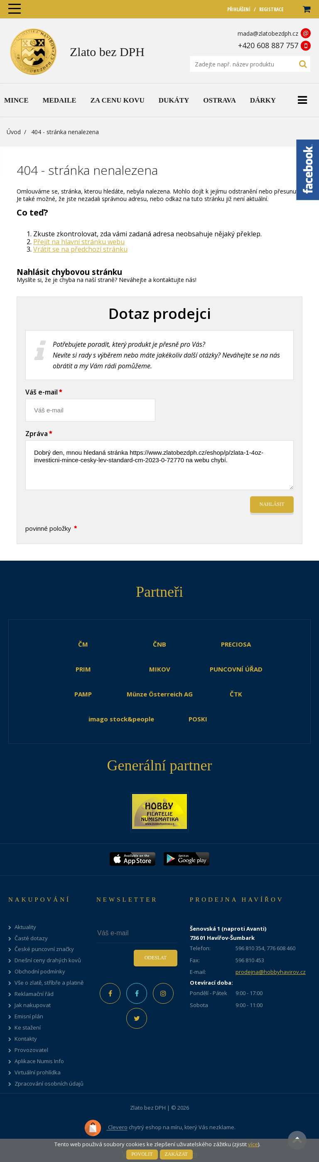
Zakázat (176, 1154)
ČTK (236, 694)
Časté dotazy (31, 938)
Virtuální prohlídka (38, 1072)
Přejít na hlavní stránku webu (79, 241)
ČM (83, 644)
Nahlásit (272, 504)
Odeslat (156, 958)
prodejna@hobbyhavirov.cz (271, 972)
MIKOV (159, 669)
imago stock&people (121, 719)
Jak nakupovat (33, 1005)
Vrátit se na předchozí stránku (80, 249)
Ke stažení (28, 1028)
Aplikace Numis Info (39, 1061)
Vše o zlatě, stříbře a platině (49, 983)
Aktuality (25, 927)
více (253, 1144)
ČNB (159, 644)
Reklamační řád (34, 994)
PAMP (83, 694)
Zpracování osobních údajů (49, 1084)
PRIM (83, 669)
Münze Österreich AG (160, 694)
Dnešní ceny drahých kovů (48, 960)
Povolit (141, 1154)
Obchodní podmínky (40, 971)
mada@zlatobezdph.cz (268, 33)
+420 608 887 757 (268, 45)
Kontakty (26, 1039)
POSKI (198, 719)
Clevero (106, 1128)
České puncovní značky (44, 949)
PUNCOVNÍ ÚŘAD (236, 669)
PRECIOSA (236, 644)
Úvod (14, 132)
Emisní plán (29, 1016)
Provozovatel (31, 1050)
